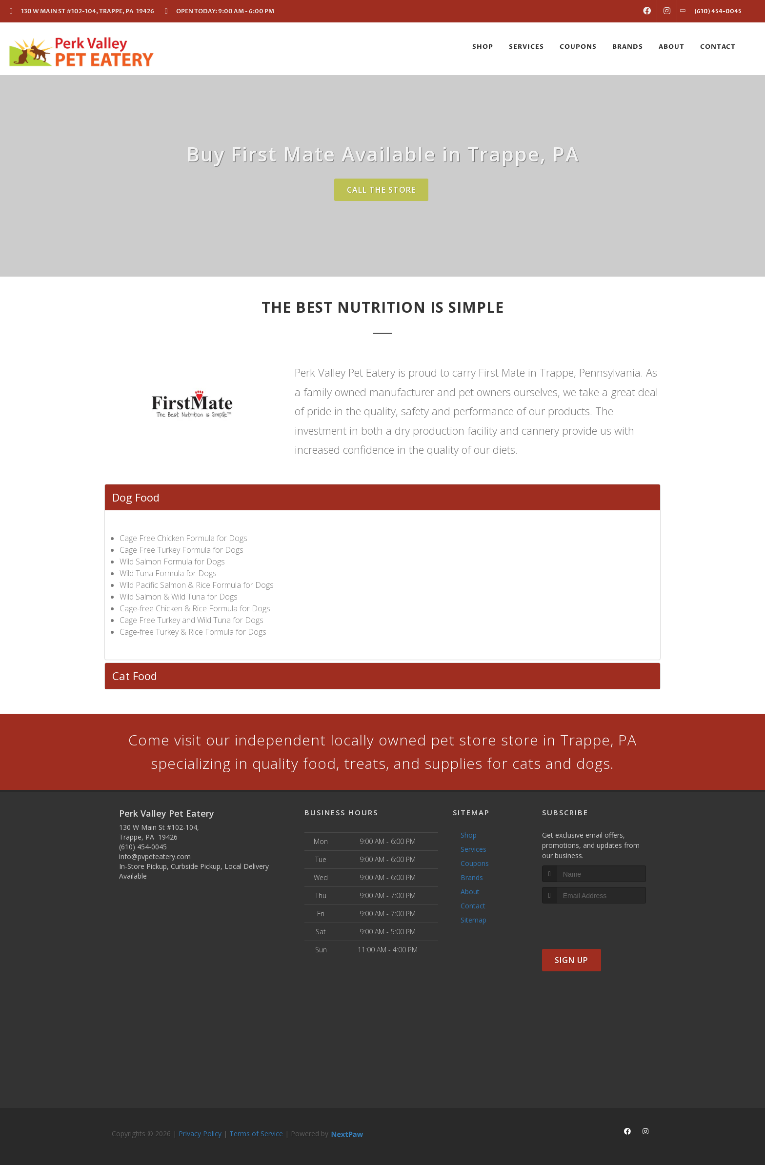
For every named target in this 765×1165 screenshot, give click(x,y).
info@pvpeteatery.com (155, 856)
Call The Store (381, 189)
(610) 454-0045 (143, 846)
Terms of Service (256, 1133)
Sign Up (571, 960)
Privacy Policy (200, 1133)
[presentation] (594, 921)
